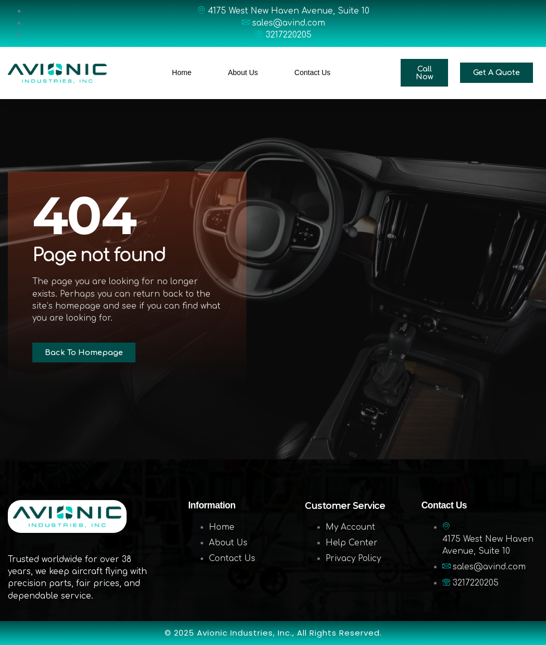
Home (181, 72)
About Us (243, 72)
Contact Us (312, 72)
